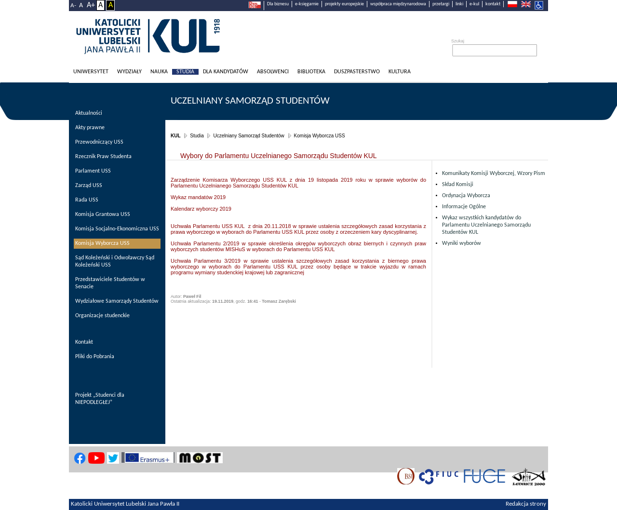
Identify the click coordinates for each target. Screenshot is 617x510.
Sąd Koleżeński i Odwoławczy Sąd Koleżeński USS (114, 261)
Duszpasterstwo (357, 72)
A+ (91, 5)
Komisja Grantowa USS (102, 214)
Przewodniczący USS (99, 142)
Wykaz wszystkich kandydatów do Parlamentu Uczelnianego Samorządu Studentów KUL (486, 225)
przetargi (440, 4)
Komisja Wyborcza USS (319, 135)
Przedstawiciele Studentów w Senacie (110, 283)
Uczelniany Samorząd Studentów (250, 101)
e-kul (474, 4)
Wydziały (129, 72)
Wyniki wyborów (461, 243)
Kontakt (84, 342)
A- (73, 5)
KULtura (400, 72)
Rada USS (86, 200)
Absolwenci (273, 72)
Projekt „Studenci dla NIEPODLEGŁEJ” (99, 398)
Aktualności (88, 113)
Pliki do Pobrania (94, 357)
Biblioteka (311, 72)
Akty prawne (90, 128)
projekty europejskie (344, 4)
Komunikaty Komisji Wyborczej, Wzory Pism (493, 173)
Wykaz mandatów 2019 (198, 197)
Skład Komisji (457, 185)
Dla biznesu (278, 4)
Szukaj (457, 41)
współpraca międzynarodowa (398, 4)
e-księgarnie (307, 4)
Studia (185, 72)
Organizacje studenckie (102, 316)
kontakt (492, 4)
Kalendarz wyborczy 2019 (201, 209)
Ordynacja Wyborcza (466, 196)
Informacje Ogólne (464, 207)
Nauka (159, 72)
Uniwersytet (90, 72)
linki (459, 4)
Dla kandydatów (225, 72)
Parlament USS (93, 171)
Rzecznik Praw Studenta (103, 157)
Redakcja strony (526, 504)
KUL (176, 135)
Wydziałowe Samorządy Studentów (117, 301)
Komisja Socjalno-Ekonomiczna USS (117, 229)
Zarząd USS (88, 185)
